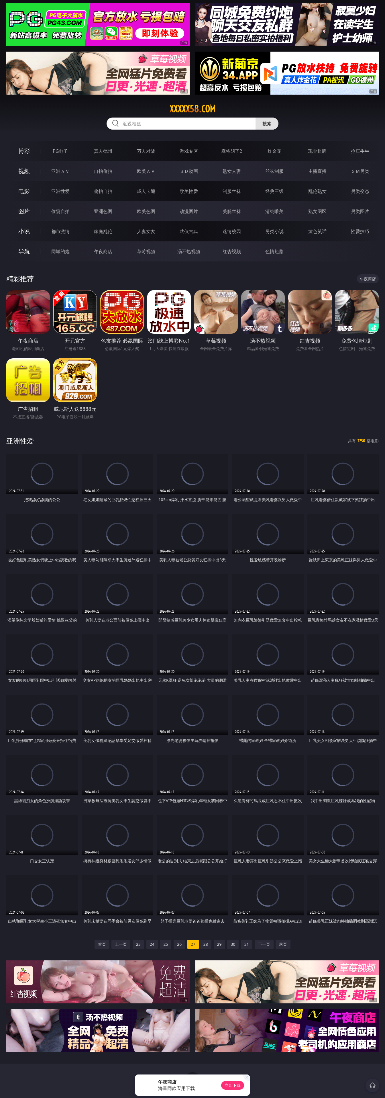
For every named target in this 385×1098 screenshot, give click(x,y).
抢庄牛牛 (360, 151)
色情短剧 (274, 251)
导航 (24, 251)
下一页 (264, 944)
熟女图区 (317, 211)
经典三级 (274, 191)
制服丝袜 (232, 191)
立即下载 (233, 1085)
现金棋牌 (317, 151)
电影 (24, 191)
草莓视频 (146, 251)
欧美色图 (146, 211)
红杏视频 (232, 251)
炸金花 (274, 151)
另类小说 (274, 231)
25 (165, 944)
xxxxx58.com (192, 109)
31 (246, 944)
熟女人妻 (232, 171)
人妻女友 (146, 231)
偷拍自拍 (103, 191)
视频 (24, 171)
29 (219, 944)
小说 (24, 231)
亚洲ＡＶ (60, 171)
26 (179, 944)
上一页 (121, 944)
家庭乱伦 (103, 231)
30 (233, 944)
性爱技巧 (360, 231)
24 (152, 944)
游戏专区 (189, 151)
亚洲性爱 (60, 191)
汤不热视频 (188, 251)
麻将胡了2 (231, 151)
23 (138, 944)
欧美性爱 (189, 191)
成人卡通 (146, 191)
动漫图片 (189, 211)
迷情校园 (232, 231)
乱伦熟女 (317, 191)
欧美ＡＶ (146, 171)
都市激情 (60, 231)
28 (205, 944)
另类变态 (360, 191)
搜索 (267, 123)
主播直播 (317, 171)
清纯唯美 (274, 211)
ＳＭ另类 (360, 171)
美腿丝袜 (232, 211)
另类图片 (360, 211)
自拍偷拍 (103, 171)
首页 (102, 944)
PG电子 (60, 151)
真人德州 (103, 151)
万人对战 (146, 151)
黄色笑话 (317, 231)
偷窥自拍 (60, 211)
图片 (24, 211)
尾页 (283, 944)
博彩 (24, 151)
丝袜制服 (274, 171)
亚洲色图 (103, 211)
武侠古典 (189, 231)
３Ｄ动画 (189, 171)
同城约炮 (60, 251)
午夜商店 (103, 251)
